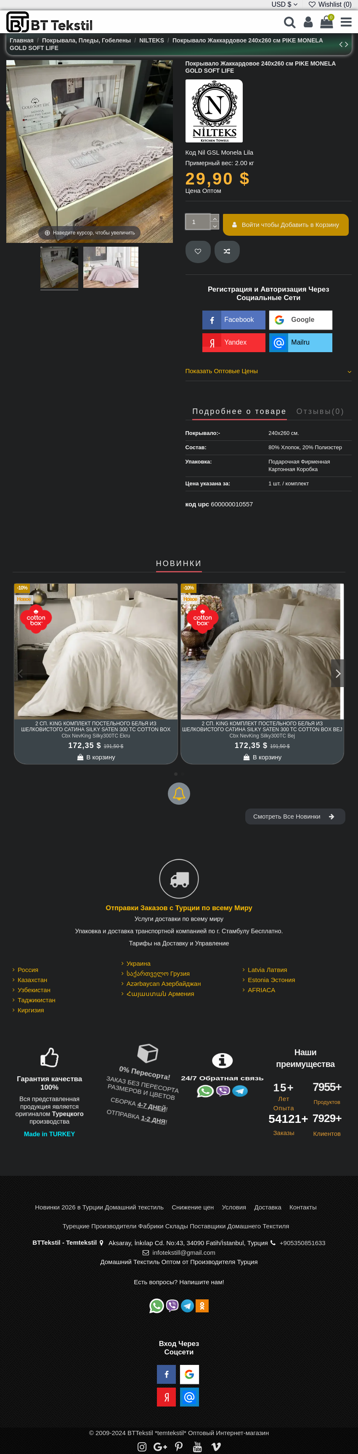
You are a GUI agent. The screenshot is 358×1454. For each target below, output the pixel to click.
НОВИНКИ (179, 564)
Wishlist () (330, 4)
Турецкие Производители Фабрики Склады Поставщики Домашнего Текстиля (176, 1226)
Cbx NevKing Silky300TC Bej (262, 736)
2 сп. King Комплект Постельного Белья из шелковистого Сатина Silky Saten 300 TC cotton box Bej (262, 726)
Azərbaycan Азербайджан (164, 983)
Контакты (303, 1207)
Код (191, 152)
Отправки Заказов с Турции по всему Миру (179, 908)
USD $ (284, 4)
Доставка (267, 1207)
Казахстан (32, 979)
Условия (234, 1207)
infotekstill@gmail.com (184, 1252)
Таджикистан (37, 1000)
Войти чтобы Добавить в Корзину (285, 224)
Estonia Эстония (271, 979)
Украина (139, 963)
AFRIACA (261, 989)
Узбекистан (34, 989)
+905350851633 (303, 1242)
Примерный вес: (209, 162)
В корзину (96, 757)
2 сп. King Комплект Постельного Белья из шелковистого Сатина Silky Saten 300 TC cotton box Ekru (95, 730)
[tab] (269, 372)
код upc (197, 504)
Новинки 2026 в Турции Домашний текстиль (99, 1207)
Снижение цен (193, 1207)
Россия (28, 969)
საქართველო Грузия (158, 973)
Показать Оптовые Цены (269, 371)
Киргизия (31, 1010)
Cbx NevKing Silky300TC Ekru (95, 736)
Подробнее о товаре (239, 412)
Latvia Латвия (267, 969)
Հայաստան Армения (160, 993)
